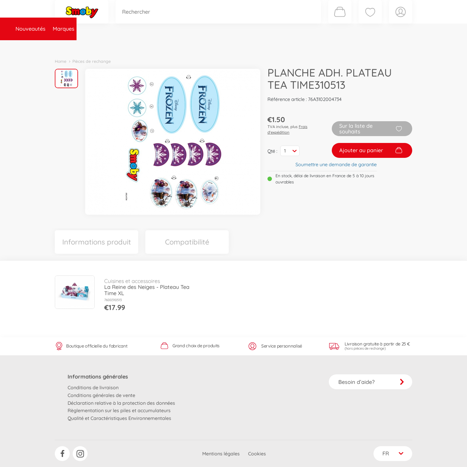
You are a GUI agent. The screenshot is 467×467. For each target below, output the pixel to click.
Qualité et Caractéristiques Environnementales (119, 418)
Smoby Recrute (377, 45)
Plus (345, 45)
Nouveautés (73, 45)
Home (60, 61)
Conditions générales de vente (101, 395)
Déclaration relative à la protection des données (121, 403)
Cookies (257, 454)
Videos (223, 45)
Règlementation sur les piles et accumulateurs (119, 410)
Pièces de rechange (183, 45)
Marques (106, 45)
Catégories (138, 45)
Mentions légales (221, 454)
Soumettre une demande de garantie (336, 164)
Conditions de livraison (93, 387)
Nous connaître (314, 45)
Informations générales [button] (98, 376)
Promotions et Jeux (263, 45)
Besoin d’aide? (371, 382)
